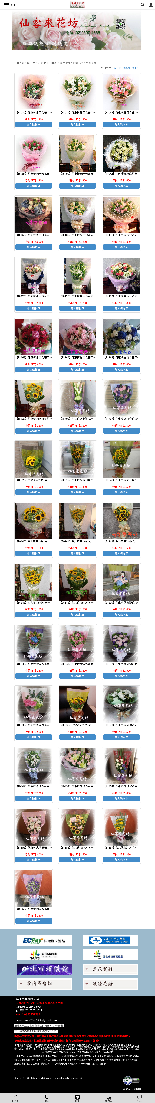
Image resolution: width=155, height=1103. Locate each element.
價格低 (136, 68)
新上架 (117, 68)
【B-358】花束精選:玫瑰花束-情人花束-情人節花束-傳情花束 (51, 909)
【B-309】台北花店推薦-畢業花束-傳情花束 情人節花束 (91, 418)
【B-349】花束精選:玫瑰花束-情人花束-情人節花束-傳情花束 (51, 786)
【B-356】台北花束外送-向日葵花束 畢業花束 (86, 847)
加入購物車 (33, 124)
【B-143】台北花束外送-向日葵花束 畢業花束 (42, 602)
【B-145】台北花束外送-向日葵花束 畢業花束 (86, 602)
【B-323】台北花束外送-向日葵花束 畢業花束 (42, 480)
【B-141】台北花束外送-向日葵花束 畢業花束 (86, 541)
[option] (77, 29)
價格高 (127, 68)
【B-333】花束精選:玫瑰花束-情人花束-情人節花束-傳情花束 (51, 725)
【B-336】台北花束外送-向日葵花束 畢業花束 (86, 725)
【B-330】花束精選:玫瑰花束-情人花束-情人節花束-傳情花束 (51, 664)
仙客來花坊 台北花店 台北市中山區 (37, 62)
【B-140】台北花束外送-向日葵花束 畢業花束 (42, 541)
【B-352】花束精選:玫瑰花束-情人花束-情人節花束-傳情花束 (95, 786)
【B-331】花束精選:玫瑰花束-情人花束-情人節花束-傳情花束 (95, 664)
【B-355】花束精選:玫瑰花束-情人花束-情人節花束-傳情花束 (51, 847)
